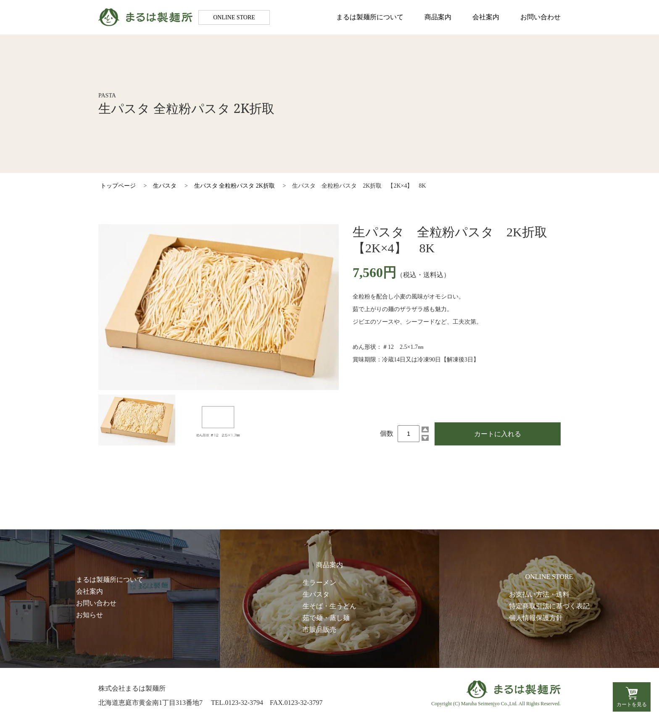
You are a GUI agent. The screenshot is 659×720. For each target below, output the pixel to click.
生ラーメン (319, 582)
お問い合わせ (540, 17)
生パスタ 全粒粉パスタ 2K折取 (234, 186)
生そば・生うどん (329, 606)
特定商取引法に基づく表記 (549, 606)
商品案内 (437, 17)
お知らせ (89, 614)
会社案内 (485, 17)
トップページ (118, 186)
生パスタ (165, 186)
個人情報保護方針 (536, 617)
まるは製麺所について (369, 17)
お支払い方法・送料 (539, 594)
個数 (386, 433)
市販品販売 (319, 629)
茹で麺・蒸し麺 (326, 617)
